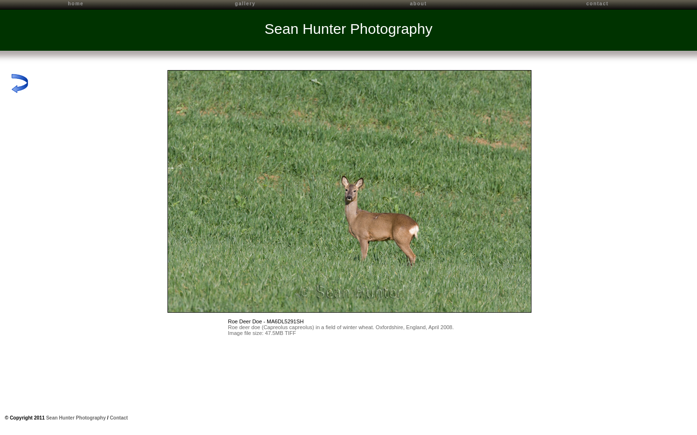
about (418, 3)
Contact (119, 417)
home (76, 3)
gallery (245, 3)
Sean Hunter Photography (349, 29)
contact (597, 3)
